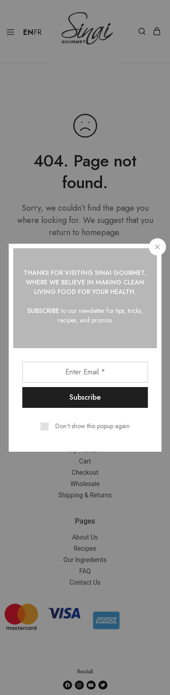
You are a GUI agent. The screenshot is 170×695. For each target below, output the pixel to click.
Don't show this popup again (92, 425)
